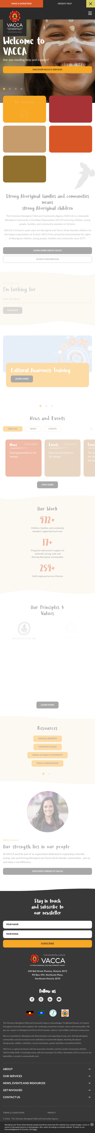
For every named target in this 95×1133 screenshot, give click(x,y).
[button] (4, 89)
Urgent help (65, 4)
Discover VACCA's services (47, 70)
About (8, 1069)
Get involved (12, 1090)
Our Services (12, 1076)
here (35, 1129)
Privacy (52, 1113)
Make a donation (21, 4)
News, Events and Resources (24, 1083)
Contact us (11, 1097)
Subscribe (47, 943)
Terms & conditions (13, 1113)
